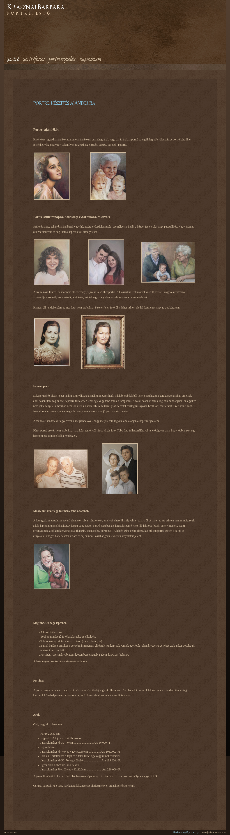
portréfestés (33, 59)
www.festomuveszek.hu (213, 832)
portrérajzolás (62, 59)
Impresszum (10, 832)
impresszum (90, 59)
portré (13, 59)
